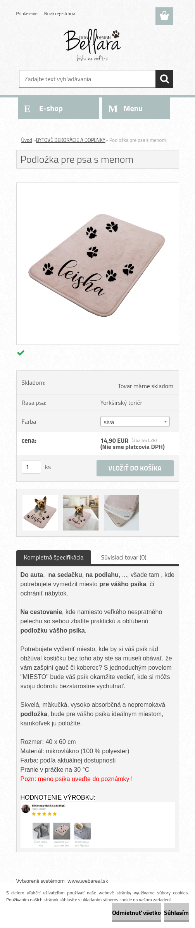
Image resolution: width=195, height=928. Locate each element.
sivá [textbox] (109, 421)
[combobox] (135, 421)
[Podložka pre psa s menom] (98, 186)
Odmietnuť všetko (136, 912)
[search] (164, 79)
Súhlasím (176, 912)
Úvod (26, 140)
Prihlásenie (27, 13)
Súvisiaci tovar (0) (123, 557)
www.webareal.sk (87, 881)
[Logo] (93, 45)
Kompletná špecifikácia (54, 557)
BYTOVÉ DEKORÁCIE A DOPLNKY (70, 140)
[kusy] (31, 467)
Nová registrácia (60, 13)
